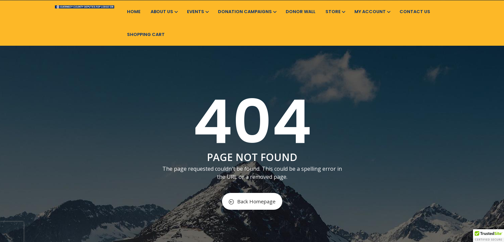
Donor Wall (300, 11)
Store (334, 11)
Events (197, 11)
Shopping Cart (146, 34)
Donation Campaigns (247, 11)
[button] (488, 235)
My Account (371, 11)
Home (133, 11)
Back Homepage (252, 201)
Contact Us (415, 11)
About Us (164, 11)
